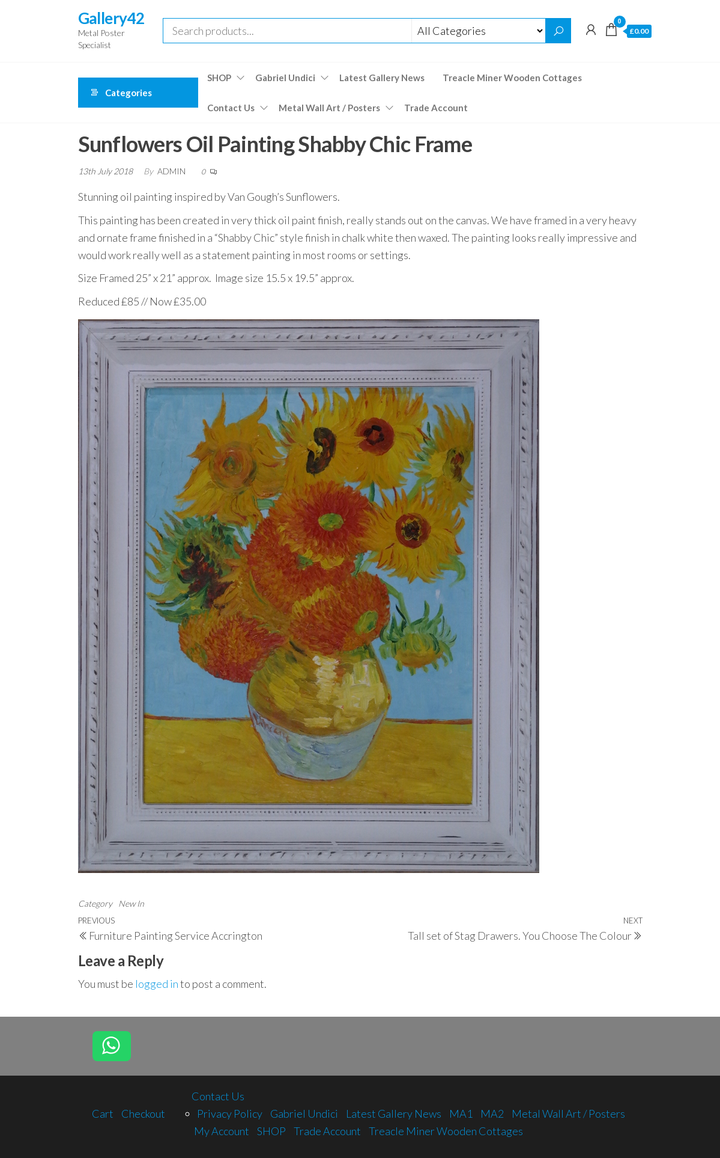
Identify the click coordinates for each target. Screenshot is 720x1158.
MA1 (461, 1113)
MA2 (492, 1113)
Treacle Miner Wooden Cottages (512, 77)
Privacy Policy (229, 1113)
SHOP (219, 77)
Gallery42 (111, 18)
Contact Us (231, 107)
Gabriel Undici (285, 77)
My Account (221, 1131)
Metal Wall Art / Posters (329, 107)
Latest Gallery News (382, 77)
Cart (102, 1113)
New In (131, 903)
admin (172, 171)
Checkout (143, 1113)
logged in (156, 983)
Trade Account (436, 107)
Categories (128, 92)
